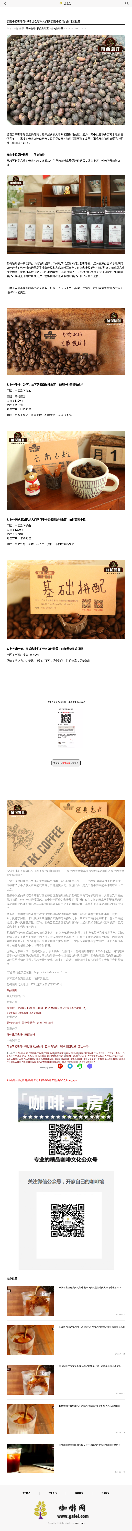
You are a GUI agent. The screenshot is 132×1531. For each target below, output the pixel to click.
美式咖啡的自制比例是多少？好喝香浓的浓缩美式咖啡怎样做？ (89, 1445)
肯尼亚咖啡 (12, 1013)
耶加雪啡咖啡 (72, 1053)
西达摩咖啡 (52, 1008)
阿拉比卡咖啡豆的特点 (76, 1056)
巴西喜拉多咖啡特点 (86, 1062)
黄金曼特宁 (28, 1022)
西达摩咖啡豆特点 (32, 1059)
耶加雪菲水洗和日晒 (73, 1008)
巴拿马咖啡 (52, 1046)
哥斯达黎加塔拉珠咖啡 (93, 1059)
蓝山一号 (83, 1046)
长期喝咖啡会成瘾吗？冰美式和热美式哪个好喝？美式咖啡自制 (89, 1406)
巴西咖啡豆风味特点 (114, 1056)
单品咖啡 (12, 990)
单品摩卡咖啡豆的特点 (115, 1059)
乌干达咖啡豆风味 (15, 1059)
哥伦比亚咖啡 (15, 1034)
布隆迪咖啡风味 (29, 1062)
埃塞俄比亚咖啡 (16, 1008)
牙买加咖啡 (49, 1053)
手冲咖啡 (31, 28)
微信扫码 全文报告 (65, 763)
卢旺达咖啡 (23, 1013)
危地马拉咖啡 (15, 1046)
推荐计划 (79, 1493)
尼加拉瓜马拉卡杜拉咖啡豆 (34, 1056)
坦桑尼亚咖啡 (35, 1013)
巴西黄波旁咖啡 (114, 1053)
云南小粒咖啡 (45, 1022)
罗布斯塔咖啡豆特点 (56, 1056)
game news (79, 1523)
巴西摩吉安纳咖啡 (95, 1056)
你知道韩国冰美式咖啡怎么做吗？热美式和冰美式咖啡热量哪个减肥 (92, 1327)
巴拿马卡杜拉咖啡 (68, 1062)
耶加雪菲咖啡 (35, 1008)
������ (46, 1067)
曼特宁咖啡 (13, 1022)
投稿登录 (106, 1493)
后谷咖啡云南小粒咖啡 (51, 1059)
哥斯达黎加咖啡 (33, 1046)
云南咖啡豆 (57, 28)
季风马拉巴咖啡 (36, 1053)
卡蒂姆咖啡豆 (22, 1053)
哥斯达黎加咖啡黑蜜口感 (48, 1062)
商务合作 (53, 1493)
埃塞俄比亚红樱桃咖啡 (72, 1059)
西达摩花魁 (60, 1053)
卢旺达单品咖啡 (14, 1062)
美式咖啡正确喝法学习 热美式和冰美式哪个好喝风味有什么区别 (90, 1366)
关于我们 (26, 1493)
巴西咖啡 (29, 1034)
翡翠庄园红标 (68, 1046)
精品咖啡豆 (43, 28)
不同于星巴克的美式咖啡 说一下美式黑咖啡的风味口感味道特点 (90, 1287)
